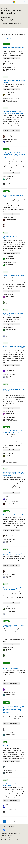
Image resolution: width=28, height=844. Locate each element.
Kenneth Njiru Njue (10, 63)
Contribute (3, 835)
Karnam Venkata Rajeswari (12, 503)
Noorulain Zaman (10, 498)
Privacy (9, 835)
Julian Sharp (8, 335)
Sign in (25, 2)
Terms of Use (18, 837)
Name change (7, 746)
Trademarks (14, 839)
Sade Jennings (9, 136)
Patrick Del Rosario (10, 258)
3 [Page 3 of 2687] (11, 821)
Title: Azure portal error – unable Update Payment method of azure (13, 112)
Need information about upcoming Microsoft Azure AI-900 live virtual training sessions (13, 473)
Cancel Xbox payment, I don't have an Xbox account (13, 784)
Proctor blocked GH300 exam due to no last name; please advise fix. (14, 431)
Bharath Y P (8, 141)
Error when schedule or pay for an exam (13, 195)
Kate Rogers (8, 806)
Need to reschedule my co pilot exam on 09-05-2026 (12, 588)
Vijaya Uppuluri (9, 535)
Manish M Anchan (10, 729)
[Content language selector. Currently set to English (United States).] (8, 826)
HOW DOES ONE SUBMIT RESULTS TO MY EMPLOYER (13, 48)
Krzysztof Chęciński (10, 296)
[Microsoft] (14, 2)
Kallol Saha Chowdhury (11, 329)
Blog (19, 833)
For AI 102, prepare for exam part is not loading (13, 314)
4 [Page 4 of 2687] (14, 821)
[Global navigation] (1, 2)
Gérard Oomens (9, 100)
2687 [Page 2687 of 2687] (20, 821)
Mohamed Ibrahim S (10, 608)
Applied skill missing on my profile (13, 275)
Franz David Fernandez (11, 219)
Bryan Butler (8, 178)
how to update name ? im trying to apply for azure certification (13, 553)
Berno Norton (9, 766)
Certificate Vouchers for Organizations (10, 237)
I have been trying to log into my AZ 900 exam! (14, 81)
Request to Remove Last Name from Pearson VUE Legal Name (14, 667)
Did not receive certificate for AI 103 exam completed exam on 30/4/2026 (14, 347)
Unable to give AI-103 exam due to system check (13, 625)
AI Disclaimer (4, 833)
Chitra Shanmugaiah (10, 689)
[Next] (24, 821)
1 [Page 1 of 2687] (4, 821)
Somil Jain (8, 302)
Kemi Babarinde (9, 94)
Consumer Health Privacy (7, 837)
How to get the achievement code (13, 515)
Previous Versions (13, 833)
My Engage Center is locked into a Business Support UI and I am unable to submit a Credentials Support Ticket (14, 155)
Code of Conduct (5, 839)
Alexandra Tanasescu (10, 694)
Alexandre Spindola (10, 413)
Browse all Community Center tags (11, 23)
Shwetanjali (8, 455)
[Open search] (21, 2)
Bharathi (7, 571)
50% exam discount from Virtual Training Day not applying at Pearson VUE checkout (14, 389)
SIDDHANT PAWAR (10, 370)
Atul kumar (8, 649)
